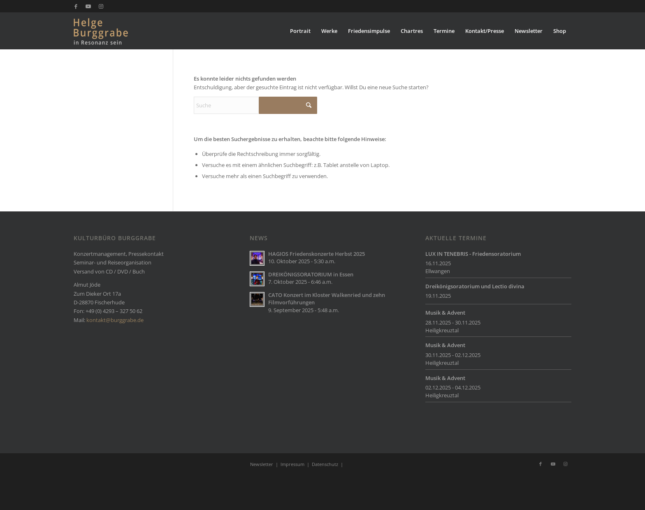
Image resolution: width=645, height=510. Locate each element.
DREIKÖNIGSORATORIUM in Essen (310, 274)
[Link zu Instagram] (101, 6)
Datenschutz (325, 464)
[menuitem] (300, 31)
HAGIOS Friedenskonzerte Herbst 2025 (316, 253)
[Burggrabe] (113, 31)
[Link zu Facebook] (76, 6)
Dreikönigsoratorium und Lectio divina (474, 286)
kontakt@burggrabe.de (115, 320)
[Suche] (255, 105)
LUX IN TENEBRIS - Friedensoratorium (473, 253)
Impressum (292, 464)
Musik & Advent (445, 312)
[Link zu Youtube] (88, 6)
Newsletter (261, 464)
